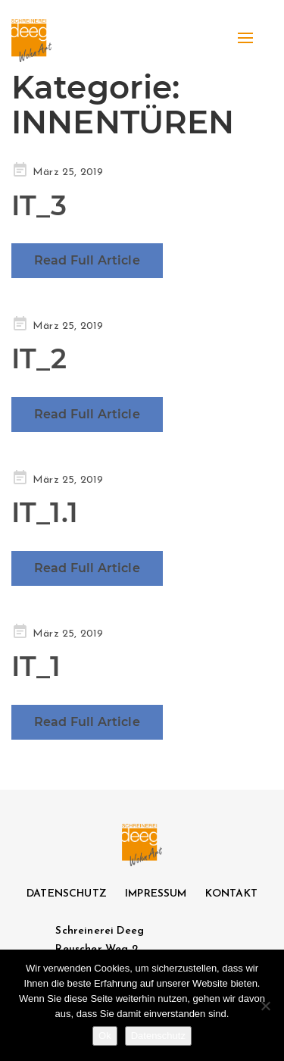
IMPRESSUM (155, 894)
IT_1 (36, 666)
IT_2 (39, 358)
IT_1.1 (44, 512)
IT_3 (39, 205)
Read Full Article (87, 260)
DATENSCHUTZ (67, 894)
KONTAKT (231, 894)
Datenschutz (158, 1035)
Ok (104, 1035)
